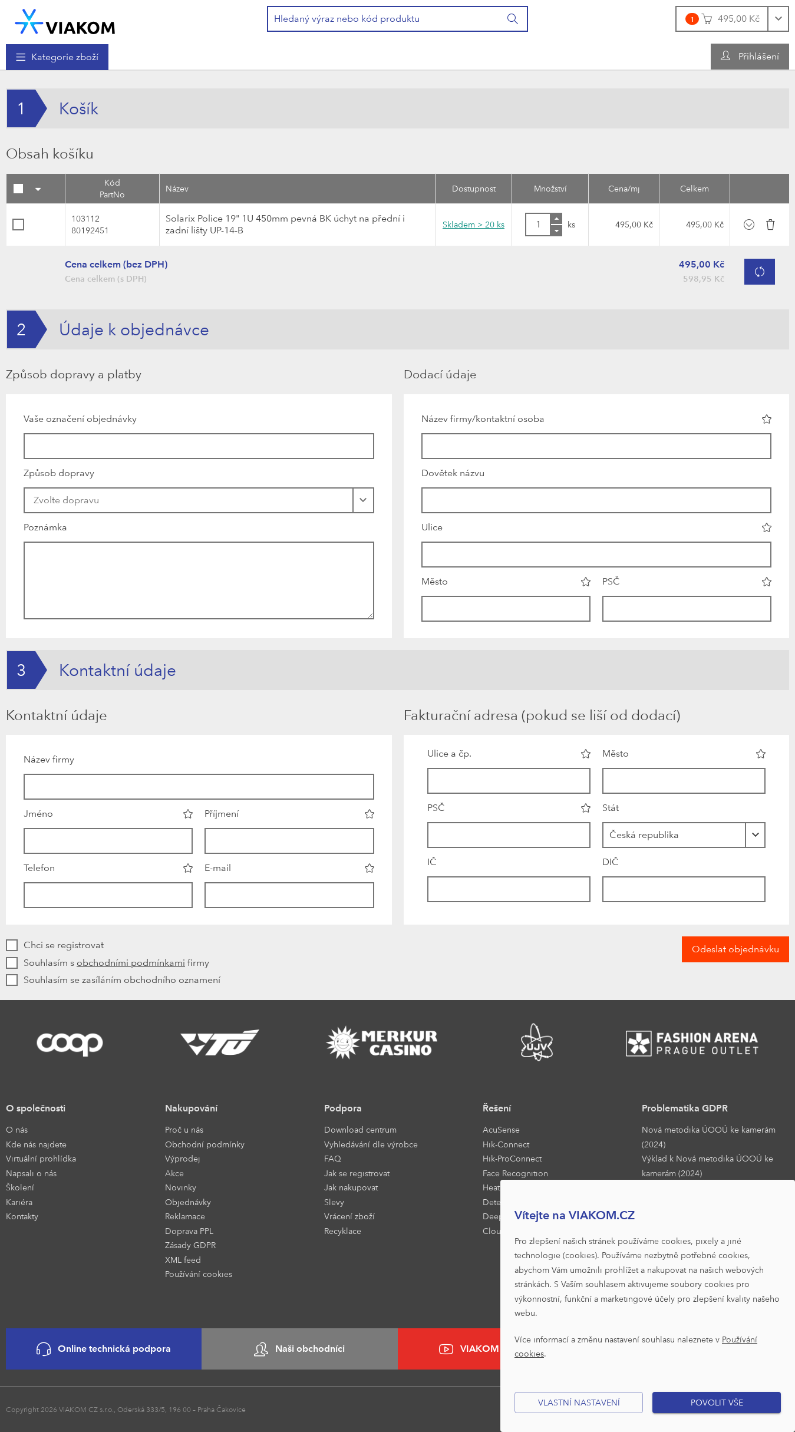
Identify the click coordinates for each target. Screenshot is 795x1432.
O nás (17, 1129)
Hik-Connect (506, 1144)
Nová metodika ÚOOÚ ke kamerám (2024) (709, 1136)
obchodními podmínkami (131, 962)
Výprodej (182, 1158)
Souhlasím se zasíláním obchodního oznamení (122, 979)
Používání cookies (198, 1274)
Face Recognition (515, 1173)
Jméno (38, 813)
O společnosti (35, 1108)
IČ (432, 861)
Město (434, 581)
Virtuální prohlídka (41, 1158)
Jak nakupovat (351, 1187)
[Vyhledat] (513, 19)
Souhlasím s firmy (116, 962)
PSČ (611, 581)
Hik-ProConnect (512, 1158)
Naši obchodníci (299, 1349)
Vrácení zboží (349, 1216)
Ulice (432, 527)
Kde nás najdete (36, 1144)
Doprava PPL (189, 1231)
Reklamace (185, 1216)
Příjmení (221, 813)
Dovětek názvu (452, 473)
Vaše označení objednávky (80, 418)
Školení (20, 1187)
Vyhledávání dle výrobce (371, 1144)
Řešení (497, 1108)
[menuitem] (57, 57)
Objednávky (188, 1202)
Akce (174, 1173)
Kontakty (22, 1216)
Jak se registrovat (357, 1173)
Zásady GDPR (190, 1245)
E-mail (217, 867)
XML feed (183, 1260)
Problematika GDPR (685, 1108)
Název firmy (49, 759)
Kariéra (19, 1202)
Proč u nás (184, 1129)
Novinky (180, 1187)
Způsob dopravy (59, 473)
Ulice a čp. (449, 753)
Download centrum (360, 1129)
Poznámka (45, 527)
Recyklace (342, 1231)
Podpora (343, 1108)
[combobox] (684, 835)
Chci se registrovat (64, 945)
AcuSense (501, 1129)
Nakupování (191, 1108)
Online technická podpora (104, 1349)
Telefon (39, 867)
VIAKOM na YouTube (495, 1349)
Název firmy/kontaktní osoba (483, 418)
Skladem (473, 224)
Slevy (334, 1202)
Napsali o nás (31, 1173)
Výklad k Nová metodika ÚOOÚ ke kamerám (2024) (707, 1165)
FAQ (332, 1158)
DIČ (610, 861)
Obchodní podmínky (205, 1144)
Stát (610, 807)
